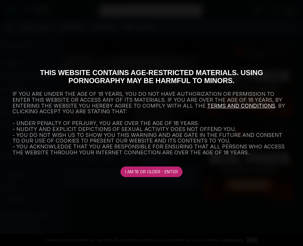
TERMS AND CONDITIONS (241, 106)
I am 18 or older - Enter (151, 171)
